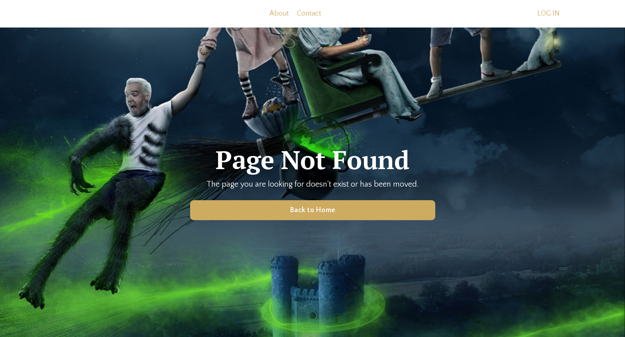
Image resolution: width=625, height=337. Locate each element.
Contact (309, 14)
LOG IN (548, 14)
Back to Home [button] (312, 210)
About (279, 14)
